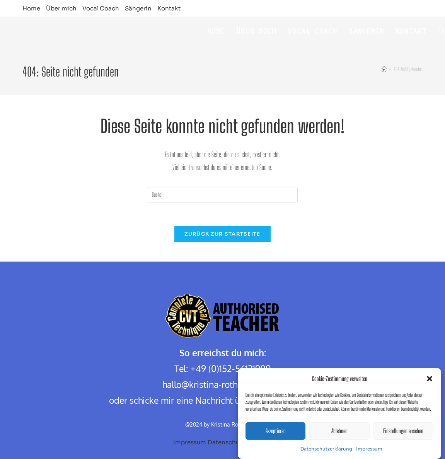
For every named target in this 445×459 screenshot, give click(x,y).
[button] (429, 381)
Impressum (369, 451)
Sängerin (138, 8)
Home (31, 8)
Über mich (61, 8)
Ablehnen (339, 433)
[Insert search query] (222, 194)
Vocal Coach (100, 8)
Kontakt (169, 8)
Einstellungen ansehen (403, 433)
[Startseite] (384, 69)
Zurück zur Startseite (222, 234)
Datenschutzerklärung (326, 451)
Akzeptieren (276, 433)
